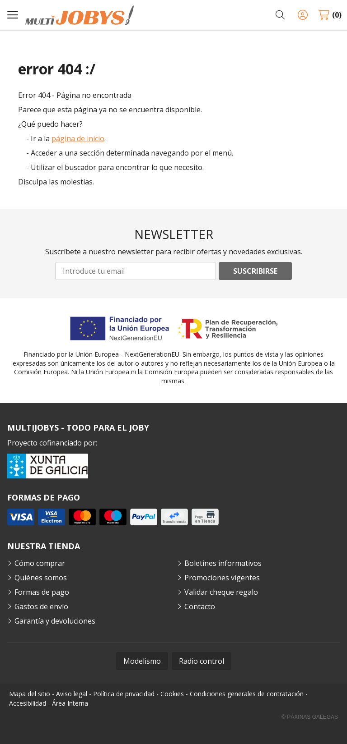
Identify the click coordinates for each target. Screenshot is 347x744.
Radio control (201, 661)
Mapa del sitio (29, 693)
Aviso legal (71, 693)
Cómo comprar (39, 563)
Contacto (199, 606)
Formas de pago (41, 592)
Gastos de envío (41, 606)
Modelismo (142, 661)
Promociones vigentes (222, 578)
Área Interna (70, 703)
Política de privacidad (124, 693)
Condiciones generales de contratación (247, 693)
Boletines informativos (223, 563)
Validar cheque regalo (221, 592)
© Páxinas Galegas (309, 717)
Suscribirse (255, 271)
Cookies (172, 693)
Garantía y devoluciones (54, 621)
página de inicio (78, 138)
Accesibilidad (27, 703)
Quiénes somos (40, 578)
